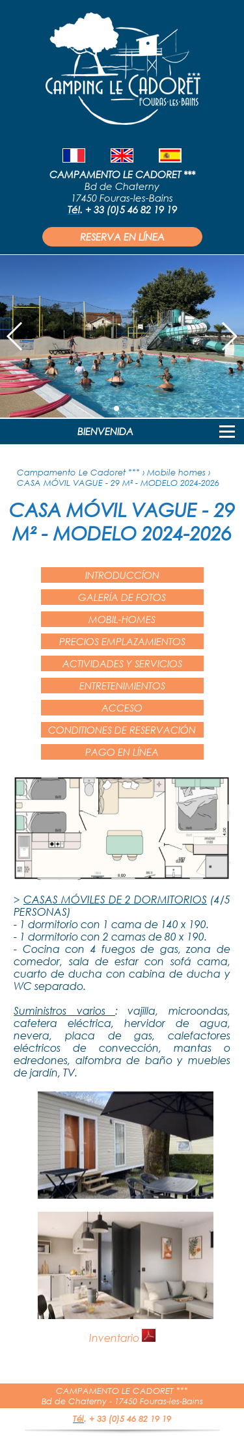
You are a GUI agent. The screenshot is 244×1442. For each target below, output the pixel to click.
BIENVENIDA (105, 431)
